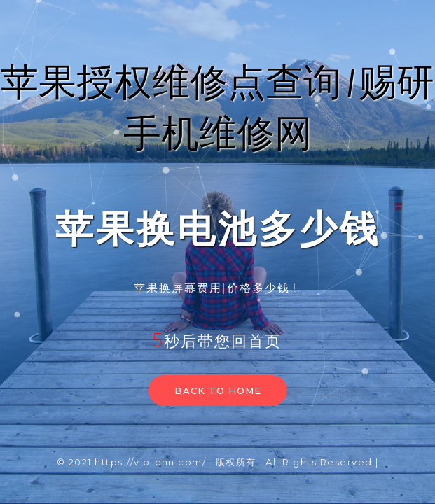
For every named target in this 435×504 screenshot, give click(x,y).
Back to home (217, 390)
